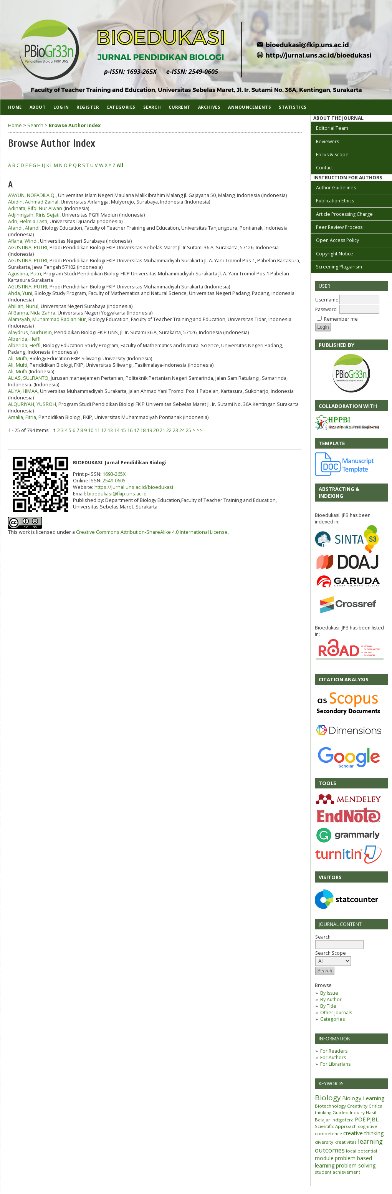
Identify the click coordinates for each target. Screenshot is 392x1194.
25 (188, 430)
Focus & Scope (332, 154)
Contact (324, 167)
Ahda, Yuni (20, 293)
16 (129, 430)
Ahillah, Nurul (23, 306)
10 (90, 430)
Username (327, 299)
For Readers (333, 1051)
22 (169, 430)
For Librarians (335, 1064)
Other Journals (336, 1012)
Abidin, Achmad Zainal (33, 202)
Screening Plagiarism (339, 266)
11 (97, 430)
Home (15, 107)
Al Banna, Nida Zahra (31, 313)
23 (175, 430)
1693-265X (114, 474)
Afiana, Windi (23, 241)
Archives (209, 107)
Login (61, 107)
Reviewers (327, 141)
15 (123, 430)
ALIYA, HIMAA (23, 391)
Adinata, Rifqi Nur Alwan (35, 208)
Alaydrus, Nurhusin (30, 332)
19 (149, 430)
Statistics (292, 107)
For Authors (333, 1057)
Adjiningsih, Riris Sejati (34, 215)
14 (116, 430)
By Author (331, 999)
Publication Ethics (335, 200)
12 (103, 430)
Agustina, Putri (24, 273)
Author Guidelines (336, 187)
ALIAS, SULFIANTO (28, 378)
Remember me (341, 319)
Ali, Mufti (17, 358)
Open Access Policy (337, 240)
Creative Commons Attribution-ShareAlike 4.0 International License (152, 532)
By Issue (329, 993)
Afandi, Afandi (24, 228)
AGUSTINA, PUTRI (27, 247)
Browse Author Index (75, 125)
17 (136, 430)
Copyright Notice (334, 253)
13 (110, 430)
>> (200, 430)
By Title (328, 1006)
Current (179, 107)
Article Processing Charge (344, 214)
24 (182, 430)
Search (152, 107)
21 (162, 430)
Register (87, 107)
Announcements (249, 107)
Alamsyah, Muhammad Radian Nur (47, 319)
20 (156, 430)
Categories (332, 1019)
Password (326, 309)
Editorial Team (332, 128)
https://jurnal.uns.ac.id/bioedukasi (133, 487)
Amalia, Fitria (22, 417)
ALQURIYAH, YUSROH (32, 404)
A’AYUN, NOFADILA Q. (32, 195)
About (38, 107)
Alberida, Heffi (24, 339)
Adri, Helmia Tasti (27, 221)
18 (143, 430)
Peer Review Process (339, 227)
